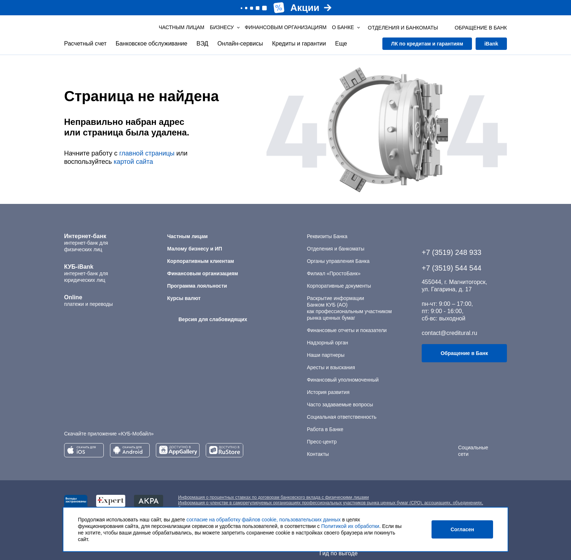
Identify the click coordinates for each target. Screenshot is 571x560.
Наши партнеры (325, 355)
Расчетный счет (85, 43)
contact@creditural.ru (449, 333)
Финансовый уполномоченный (343, 380)
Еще (341, 43)
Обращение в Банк (464, 353)
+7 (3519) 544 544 (451, 268)
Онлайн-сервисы (240, 43)
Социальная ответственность (342, 417)
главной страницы (146, 153)
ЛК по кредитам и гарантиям (427, 44)
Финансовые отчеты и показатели (347, 330)
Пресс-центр (322, 442)
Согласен (462, 529)
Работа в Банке (325, 429)
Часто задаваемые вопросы (340, 404)
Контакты (318, 454)
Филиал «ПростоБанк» (334, 273)
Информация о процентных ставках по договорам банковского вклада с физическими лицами (273, 497)
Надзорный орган (327, 343)
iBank (491, 44)
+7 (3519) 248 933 (451, 252)
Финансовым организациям (286, 27)
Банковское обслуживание (151, 43)
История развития (328, 392)
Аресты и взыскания (331, 367)
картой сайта (133, 161)
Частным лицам (181, 27)
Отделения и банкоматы (336, 249)
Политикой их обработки (350, 526)
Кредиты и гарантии (299, 43)
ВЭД (202, 43)
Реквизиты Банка (327, 236)
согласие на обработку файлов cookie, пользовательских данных (263, 519)
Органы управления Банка (338, 261)
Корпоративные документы (339, 286)
